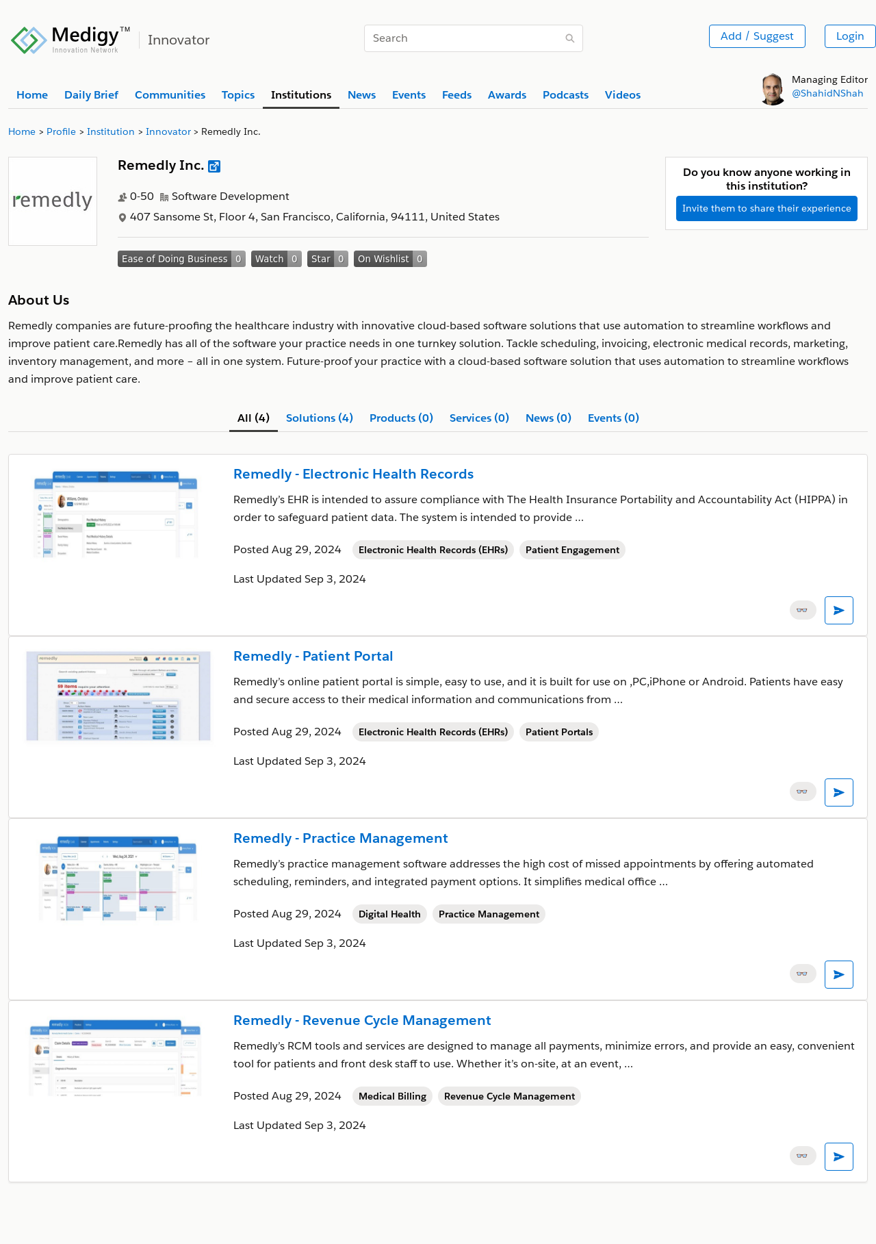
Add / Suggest (757, 36)
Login (850, 36)
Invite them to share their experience (766, 208)
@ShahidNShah (828, 93)
